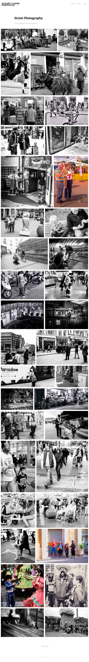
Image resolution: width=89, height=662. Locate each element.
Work (72, 4)
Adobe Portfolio (47, 656)
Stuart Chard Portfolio (11, 4)
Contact (78, 4)
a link (84, 4)
